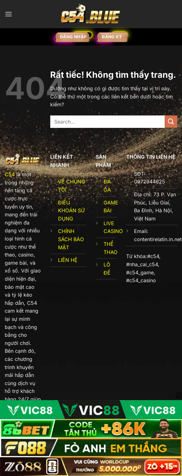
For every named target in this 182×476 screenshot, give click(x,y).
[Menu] (8, 14)
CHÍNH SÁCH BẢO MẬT (71, 239)
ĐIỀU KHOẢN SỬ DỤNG (71, 210)
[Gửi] (171, 121)
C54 (10, 174)
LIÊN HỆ (68, 260)
